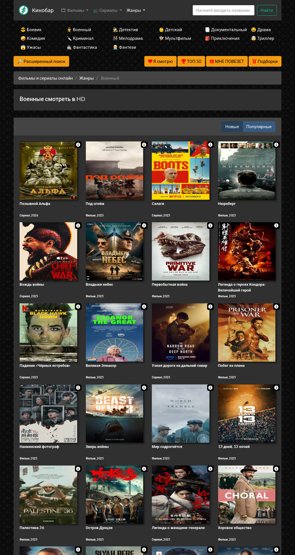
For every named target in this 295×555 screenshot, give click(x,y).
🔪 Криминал (80, 38)
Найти (267, 10)
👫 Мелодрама (128, 38)
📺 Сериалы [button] (105, 10)
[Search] (223, 10)
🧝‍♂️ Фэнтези (124, 47)
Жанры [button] (134, 10)
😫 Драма (261, 29)
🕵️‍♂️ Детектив (125, 29)
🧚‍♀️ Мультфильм (174, 38)
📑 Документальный (220, 29)
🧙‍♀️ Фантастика (82, 47)
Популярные (259, 126)
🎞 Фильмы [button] (72, 10)
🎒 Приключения (220, 38)
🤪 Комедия (32, 38)
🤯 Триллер (262, 38)
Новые (232, 126)
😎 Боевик (30, 29)
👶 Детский (170, 29)
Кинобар (43, 10)
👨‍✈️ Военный (79, 29)
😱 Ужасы (30, 47)
